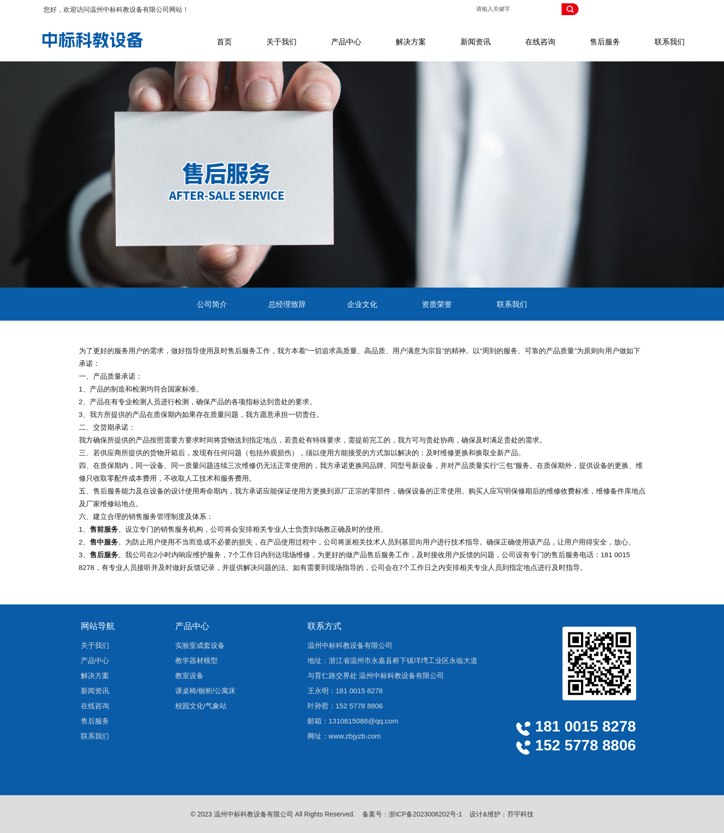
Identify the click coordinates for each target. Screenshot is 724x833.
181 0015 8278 (359, 691)
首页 (224, 42)
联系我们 (670, 42)
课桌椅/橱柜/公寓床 (205, 691)
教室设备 (189, 676)
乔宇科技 (520, 814)
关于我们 (281, 42)
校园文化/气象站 (201, 706)
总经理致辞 (287, 304)
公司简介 (212, 304)
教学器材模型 (196, 660)
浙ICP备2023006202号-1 (425, 814)
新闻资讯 (475, 42)
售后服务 (605, 42)
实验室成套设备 (200, 645)
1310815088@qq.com (364, 721)
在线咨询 (540, 42)
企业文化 (362, 304)
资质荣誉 (437, 304)
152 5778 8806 (359, 706)
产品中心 (346, 42)
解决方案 (411, 42)
